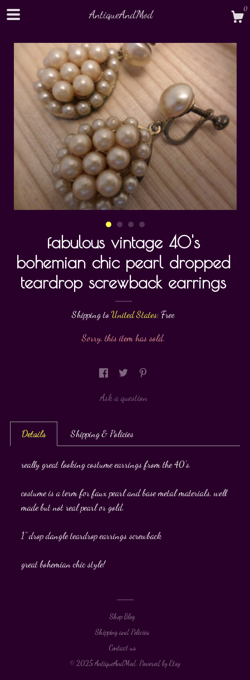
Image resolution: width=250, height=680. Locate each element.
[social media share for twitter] (124, 373)
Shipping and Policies (122, 632)
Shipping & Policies (102, 433)
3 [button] (131, 224)
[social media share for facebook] (104, 373)
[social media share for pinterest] (143, 373)
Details (34, 433)
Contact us (122, 647)
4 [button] (142, 224)
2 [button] (119, 224)
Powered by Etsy (159, 663)
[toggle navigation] (13, 14)
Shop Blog (122, 616)
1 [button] (108, 224)
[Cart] (237, 18)
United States (134, 314)
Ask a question (124, 397)
